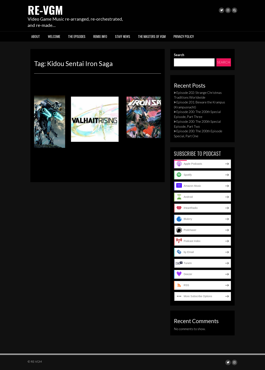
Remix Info (100, 36)
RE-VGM (45, 9)
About (35, 36)
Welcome (54, 36)
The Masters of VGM (152, 36)
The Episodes (76, 36)
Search (179, 55)
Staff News (122, 36)
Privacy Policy (184, 36)
